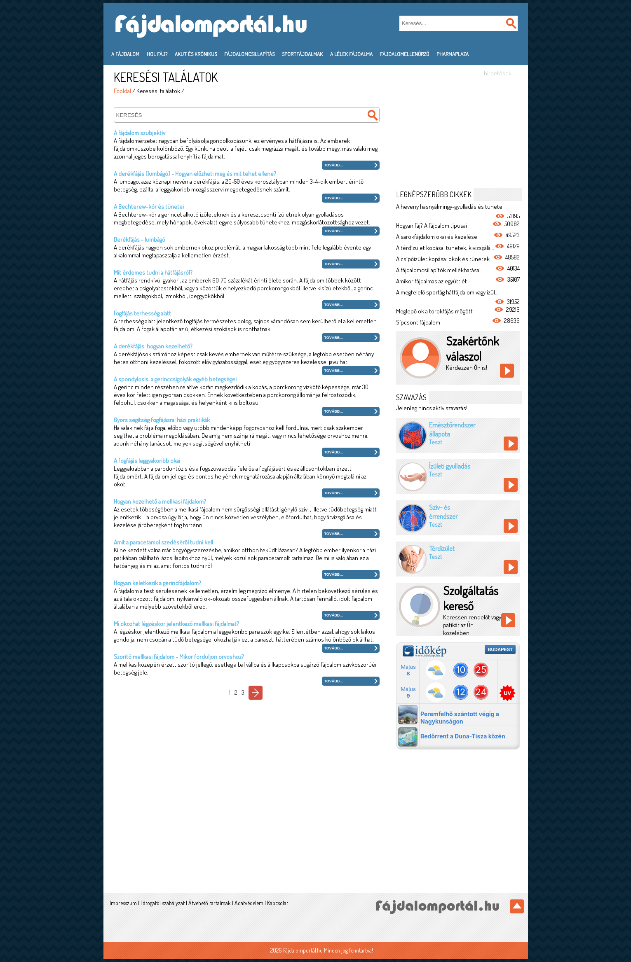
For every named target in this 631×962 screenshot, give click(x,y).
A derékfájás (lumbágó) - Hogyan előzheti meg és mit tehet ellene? (195, 173)
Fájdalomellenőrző (404, 54)
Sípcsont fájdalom (418, 322)
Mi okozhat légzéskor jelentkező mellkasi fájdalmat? (176, 624)
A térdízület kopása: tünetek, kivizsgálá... (445, 248)
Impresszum (123, 902)
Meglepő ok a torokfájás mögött (434, 311)
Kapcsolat (277, 902)
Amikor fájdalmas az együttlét (431, 281)
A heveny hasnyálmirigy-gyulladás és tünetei (450, 206)
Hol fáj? (157, 54)
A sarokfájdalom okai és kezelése (436, 236)
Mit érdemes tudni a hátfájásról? (153, 272)
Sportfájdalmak (302, 54)
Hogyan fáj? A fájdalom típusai (431, 225)
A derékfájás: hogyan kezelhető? (153, 346)
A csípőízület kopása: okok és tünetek (443, 259)
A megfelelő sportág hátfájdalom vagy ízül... (447, 292)
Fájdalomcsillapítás (249, 54)
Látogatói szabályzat (163, 902)
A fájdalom (125, 54)
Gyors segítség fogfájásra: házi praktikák (162, 420)
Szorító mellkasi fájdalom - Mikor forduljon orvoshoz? (179, 657)
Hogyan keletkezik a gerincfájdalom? (157, 583)
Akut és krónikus (196, 54)
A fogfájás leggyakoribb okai (147, 461)
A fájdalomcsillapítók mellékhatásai (438, 270)
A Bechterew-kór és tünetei (149, 206)
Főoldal (122, 91)
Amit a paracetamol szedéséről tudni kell (163, 542)
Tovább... (333, 165)
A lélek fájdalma (351, 54)
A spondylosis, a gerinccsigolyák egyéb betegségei (175, 379)
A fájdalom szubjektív (139, 133)
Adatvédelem (249, 902)
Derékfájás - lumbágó (139, 239)
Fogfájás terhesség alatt (142, 313)
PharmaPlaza (452, 54)
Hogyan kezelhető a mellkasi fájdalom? (160, 501)
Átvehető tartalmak (209, 902)
